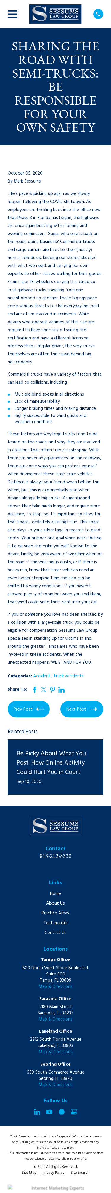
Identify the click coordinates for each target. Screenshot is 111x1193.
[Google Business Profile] (74, 1112)
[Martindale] (62, 1112)
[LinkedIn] (37, 1112)
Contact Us (56, 932)
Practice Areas (55, 913)
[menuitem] (29, 1173)
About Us (55, 903)
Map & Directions (55, 986)
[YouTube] (49, 1112)
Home (55, 893)
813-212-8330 (56, 856)
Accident (42, 676)
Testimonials (56, 923)
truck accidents (69, 676)
